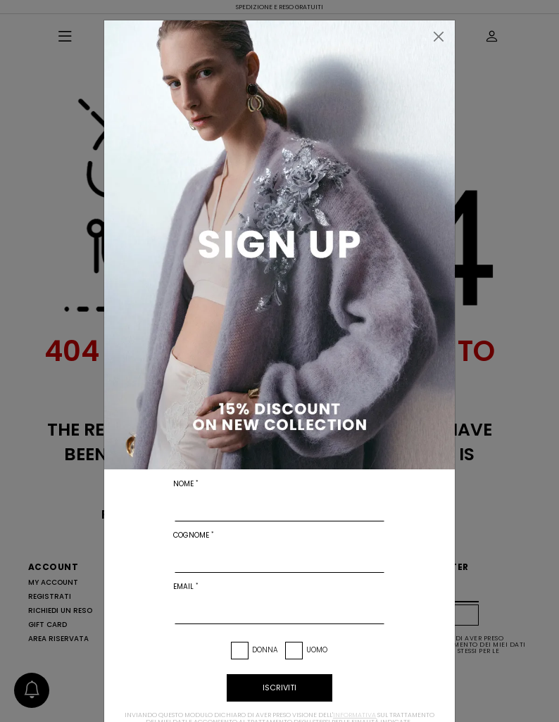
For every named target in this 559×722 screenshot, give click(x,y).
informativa (354, 715)
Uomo (316, 650)
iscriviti (279, 687)
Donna (265, 650)
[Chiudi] (438, 36)
